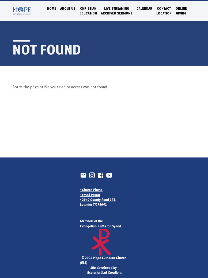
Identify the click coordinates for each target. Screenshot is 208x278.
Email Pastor (91, 195)
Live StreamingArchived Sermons (117, 10)
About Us (67, 8)
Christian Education (88, 10)
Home (51, 8)
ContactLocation (164, 10)
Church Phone (92, 190)
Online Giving (181, 10)
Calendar (144, 8)
